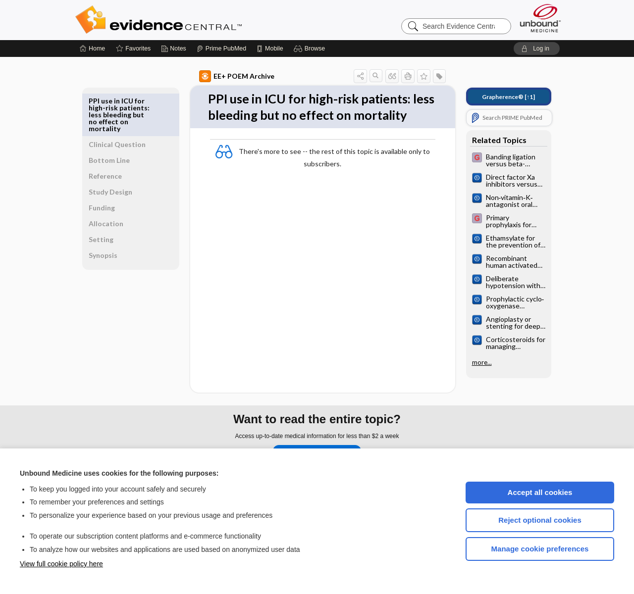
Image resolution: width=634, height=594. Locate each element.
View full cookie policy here (61, 564)
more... (470, 362)
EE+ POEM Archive (225, 76)
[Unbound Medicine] (540, 18)
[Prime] (221, 48)
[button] (311, 48)
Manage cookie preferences (540, 548)
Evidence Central (198, 20)
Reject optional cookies (539, 520)
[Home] (92, 48)
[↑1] (497, 96)
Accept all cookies (540, 492)
